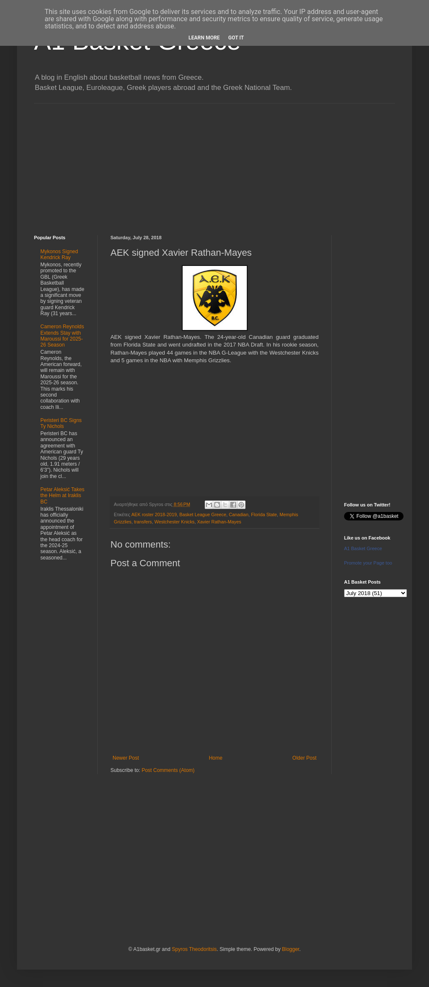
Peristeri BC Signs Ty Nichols (61, 423)
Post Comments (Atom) (168, 770)
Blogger (290, 949)
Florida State (264, 514)
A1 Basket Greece (363, 548)
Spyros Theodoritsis (194, 949)
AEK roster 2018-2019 (154, 514)
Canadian (238, 514)
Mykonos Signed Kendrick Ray (59, 254)
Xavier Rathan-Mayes (219, 521)
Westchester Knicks (174, 521)
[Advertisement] (214, 162)
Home (216, 758)
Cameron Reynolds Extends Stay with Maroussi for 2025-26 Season (62, 336)
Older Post (304, 758)
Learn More (204, 38)
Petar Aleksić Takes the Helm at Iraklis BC (62, 496)
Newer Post (126, 758)
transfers (143, 521)
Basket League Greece (202, 514)
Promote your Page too (368, 562)
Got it (236, 38)
